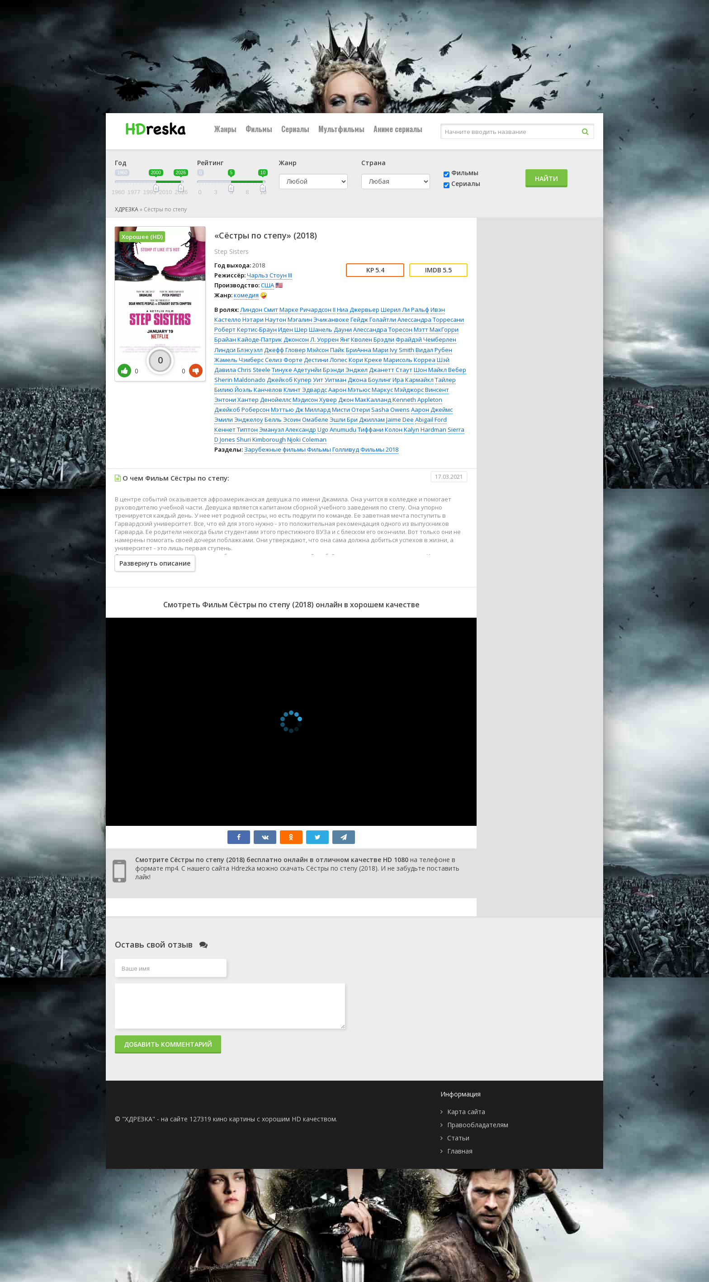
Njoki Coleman (306, 439)
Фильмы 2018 (379, 449)
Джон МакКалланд (364, 400)
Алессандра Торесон (382, 329)
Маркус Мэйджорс (398, 390)
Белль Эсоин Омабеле (296, 419)
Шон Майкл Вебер (440, 370)
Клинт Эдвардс (305, 390)
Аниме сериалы (397, 129)
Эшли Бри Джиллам (357, 419)
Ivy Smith (402, 350)
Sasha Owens (390, 409)
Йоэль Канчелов (258, 390)
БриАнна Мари (367, 350)
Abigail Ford (431, 419)
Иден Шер (292, 329)
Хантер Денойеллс (264, 400)
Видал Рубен (434, 350)
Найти (546, 178)
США (267, 285)
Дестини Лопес (325, 360)
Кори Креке (365, 360)
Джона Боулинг (369, 380)
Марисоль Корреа (409, 360)
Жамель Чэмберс (239, 360)
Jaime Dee (400, 419)
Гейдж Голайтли (373, 319)
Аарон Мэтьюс (349, 390)
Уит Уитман (329, 380)
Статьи (458, 1138)
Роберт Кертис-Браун (245, 329)
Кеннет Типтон (236, 429)
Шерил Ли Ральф (405, 309)
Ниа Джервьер (358, 309)
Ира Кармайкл (413, 380)
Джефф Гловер (285, 350)
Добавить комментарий (168, 1044)
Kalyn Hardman (425, 429)
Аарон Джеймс (432, 409)
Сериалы (295, 129)
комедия (246, 295)
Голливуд (345, 449)
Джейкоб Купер (289, 380)
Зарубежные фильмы (275, 449)
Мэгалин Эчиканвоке (318, 319)
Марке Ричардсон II (307, 309)
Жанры (225, 129)
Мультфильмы (341, 129)
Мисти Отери (351, 409)
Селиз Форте (284, 360)
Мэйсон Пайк (326, 350)
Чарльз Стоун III (269, 275)
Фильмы (259, 129)
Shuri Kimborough (261, 439)
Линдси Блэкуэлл (238, 350)
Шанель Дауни (330, 329)
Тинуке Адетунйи (296, 370)
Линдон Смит (259, 309)
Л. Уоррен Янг (330, 339)
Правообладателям (477, 1124)
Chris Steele (253, 370)
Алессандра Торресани (430, 319)
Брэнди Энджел (345, 370)
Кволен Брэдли (372, 339)
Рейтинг (210, 162)
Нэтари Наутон (264, 319)
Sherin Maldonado (239, 380)
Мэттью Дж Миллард (301, 409)
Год (121, 162)
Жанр (288, 162)
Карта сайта (466, 1111)
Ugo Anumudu (336, 429)
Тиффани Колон (380, 429)
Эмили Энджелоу (238, 419)
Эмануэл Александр (287, 429)
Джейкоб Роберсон (241, 409)
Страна (373, 162)
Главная (460, 1151)
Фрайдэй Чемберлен (426, 339)
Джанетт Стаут (390, 370)
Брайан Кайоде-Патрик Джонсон (261, 339)
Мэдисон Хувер (315, 400)
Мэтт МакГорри (436, 329)
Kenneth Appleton (417, 400)
